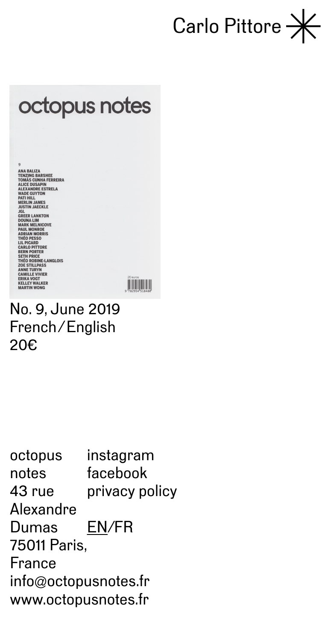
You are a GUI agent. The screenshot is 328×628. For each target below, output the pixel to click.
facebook (117, 473)
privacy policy (132, 490)
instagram (121, 455)
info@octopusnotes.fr (80, 581)
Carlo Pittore (227, 26)
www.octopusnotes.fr (79, 599)
